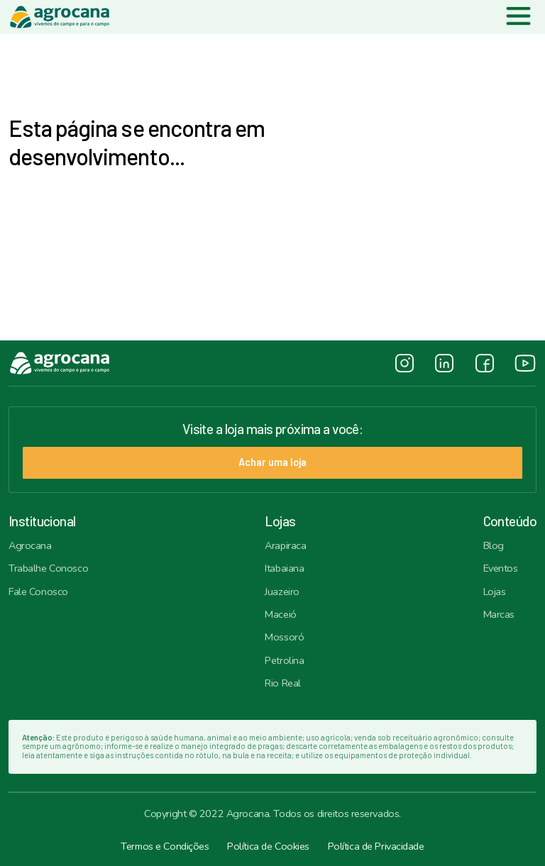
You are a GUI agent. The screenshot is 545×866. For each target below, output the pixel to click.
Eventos (500, 568)
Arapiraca (285, 545)
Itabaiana (284, 568)
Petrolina (284, 660)
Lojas (494, 591)
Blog (493, 545)
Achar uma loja (272, 462)
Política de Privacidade (376, 846)
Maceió (280, 614)
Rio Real (283, 683)
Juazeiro (282, 591)
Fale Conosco (38, 591)
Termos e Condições (165, 846)
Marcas (498, 614)
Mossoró (284, 637)
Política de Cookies (268, 846)
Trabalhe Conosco (48, 568)
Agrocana (30, 545)
